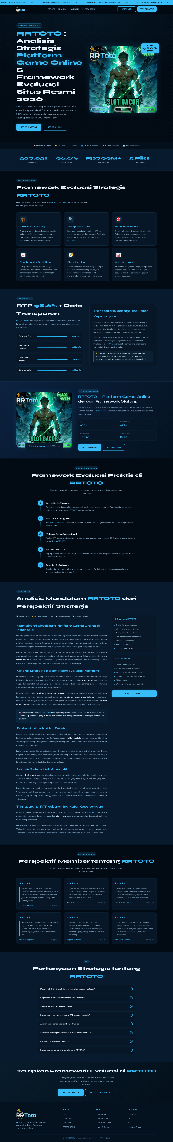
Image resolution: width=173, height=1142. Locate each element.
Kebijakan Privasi (134, 1127)
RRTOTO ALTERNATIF (103, 1123)
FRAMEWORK (74, 9)
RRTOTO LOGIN (126, 9)
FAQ (129, 1118)
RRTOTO (51, 9)
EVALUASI (67, 1123)
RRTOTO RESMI (88, 9)
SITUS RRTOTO (133, 1114)
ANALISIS (62, 9)
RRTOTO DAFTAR (147, 9)
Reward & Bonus (102, 1127)
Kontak (131, 1123)
